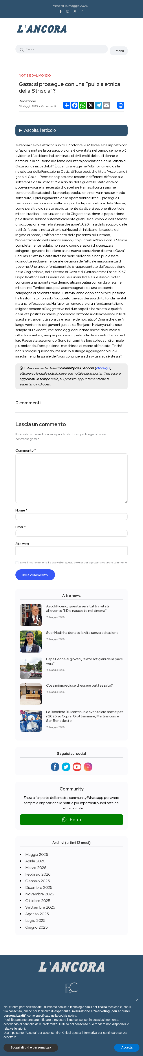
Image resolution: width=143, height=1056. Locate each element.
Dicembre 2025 (38, 887)
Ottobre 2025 (37, 900)
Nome (21, 510)
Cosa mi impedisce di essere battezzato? (79, 685)
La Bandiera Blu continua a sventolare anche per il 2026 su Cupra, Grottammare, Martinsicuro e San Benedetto (84, 716)
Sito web (22, 543)
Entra (71, 819)
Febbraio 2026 (38, 874)
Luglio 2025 (35, 920)
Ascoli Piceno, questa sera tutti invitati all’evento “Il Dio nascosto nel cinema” (77, 608)
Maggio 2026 (36, 854)
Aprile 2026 (35, 861)
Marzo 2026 (35, 867)
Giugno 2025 (36, 927)
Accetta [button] (126, 1047)
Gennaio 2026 (37, 880)
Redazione (27, 101)
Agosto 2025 (37, 913)
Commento (25, 450)
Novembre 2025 (39, 893)
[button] (137, 999)
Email (20, 527)
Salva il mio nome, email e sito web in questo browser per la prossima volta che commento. (73, 562)
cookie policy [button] (67, 1015)
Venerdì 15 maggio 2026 (70, 6)
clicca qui (103, 368)
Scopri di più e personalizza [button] (31, 1047)
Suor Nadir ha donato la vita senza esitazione (82, 632)
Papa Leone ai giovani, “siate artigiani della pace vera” (84, 661)
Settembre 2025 (40, 907)
